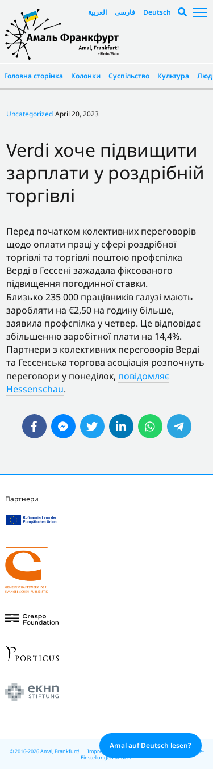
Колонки (86, 76)
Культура (173, 76)
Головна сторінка (33, 76)
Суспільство (128, 76)
